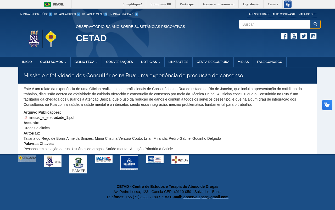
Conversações (119, 62)
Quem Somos (53, 62)
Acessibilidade (259, 14)
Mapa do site (307, 14)
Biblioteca (86, 62)
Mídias (243, 62)
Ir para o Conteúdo (36, 14)
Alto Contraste (284, 14)
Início (27, 62)
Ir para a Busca (67, 14)
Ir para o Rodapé (124, 14)
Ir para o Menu (95, 14)
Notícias (150, 62)
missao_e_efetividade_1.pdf (51, 117)
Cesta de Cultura (213, 62)
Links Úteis (178, 62)
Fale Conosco (269, 62)
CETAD (91, 38)
